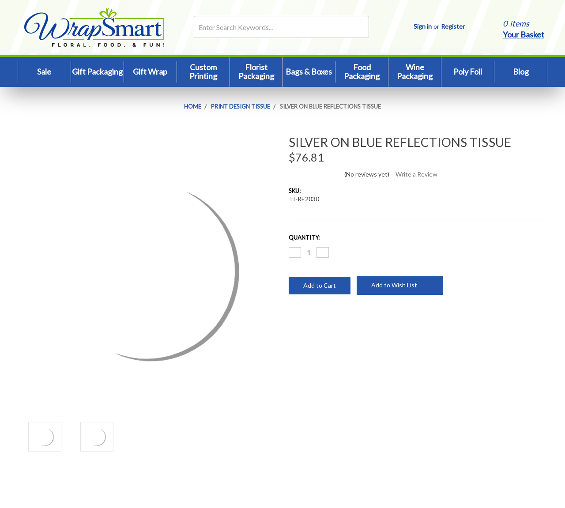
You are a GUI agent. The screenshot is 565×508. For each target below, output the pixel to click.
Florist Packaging (256, 71)
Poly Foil (467, 71)
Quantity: (304, 237)
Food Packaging (362, 71)
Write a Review (416, 174)
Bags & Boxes (309, 71)
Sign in (423, 26)
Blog (521, 71)
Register (453, 26)
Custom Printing (203, 71)
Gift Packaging (97, 71)
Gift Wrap (150, 71)
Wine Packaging (415, 71)
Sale (44, 71)
